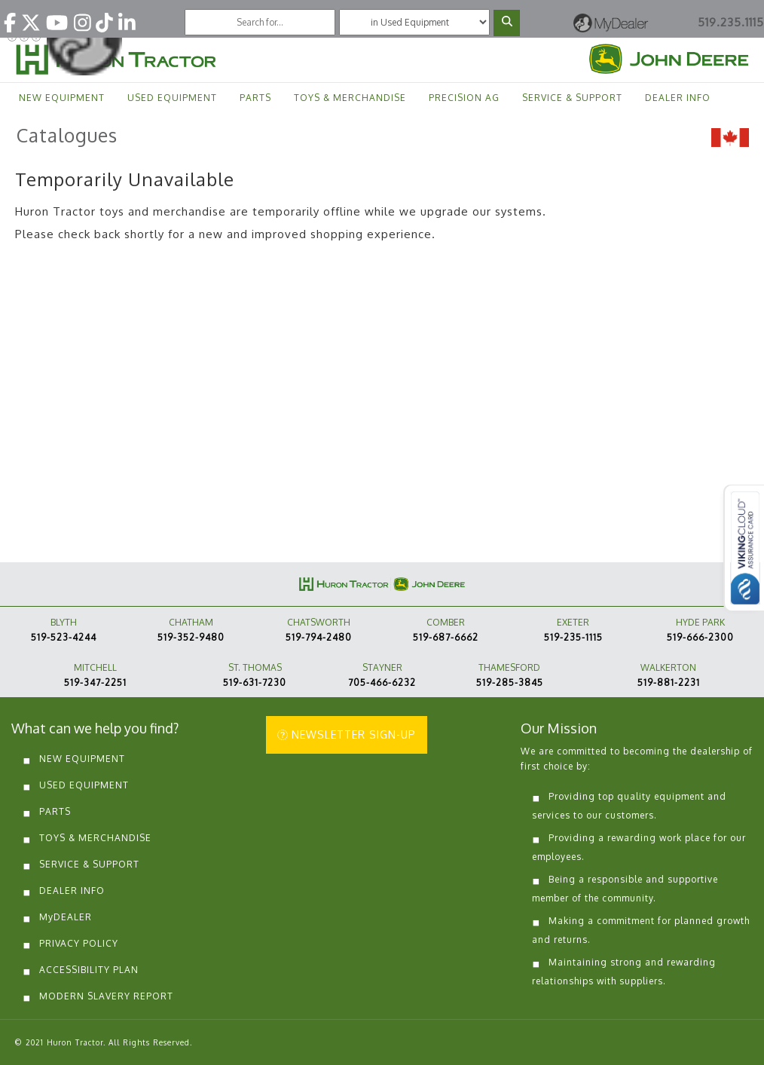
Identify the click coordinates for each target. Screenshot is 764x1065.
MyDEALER (65, 917)
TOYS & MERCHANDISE (350, 97)
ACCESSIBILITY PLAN (89, 969)
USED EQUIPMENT (172, 97)
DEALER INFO (678, 97)
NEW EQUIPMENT (62, 97)
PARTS (255, 97)
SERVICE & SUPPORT (572, 97)
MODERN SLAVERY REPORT (106, 996)
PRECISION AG (464, 97)
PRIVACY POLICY (78, 943)
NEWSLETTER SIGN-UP (346, 734)
